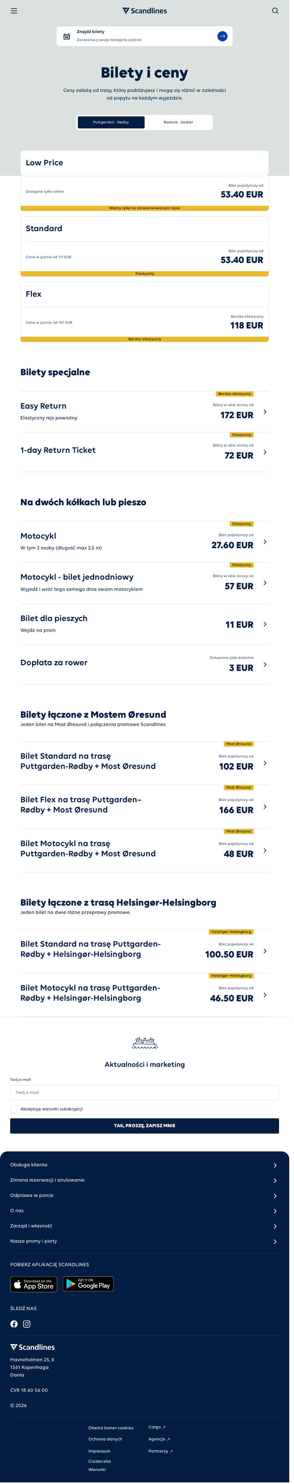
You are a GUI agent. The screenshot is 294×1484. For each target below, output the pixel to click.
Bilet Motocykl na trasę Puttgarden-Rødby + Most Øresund (88, 849)
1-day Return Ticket (58, 450)
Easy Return (43, 406)
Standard (44, 229)
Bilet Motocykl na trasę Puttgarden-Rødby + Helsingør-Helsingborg (90, 993)
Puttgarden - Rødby (111, 122)
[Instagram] (27, 1324)
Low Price (44, 163)
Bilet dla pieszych (54, 619)
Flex (34, 294)
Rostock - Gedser (178, 122)
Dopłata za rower (54, 663)
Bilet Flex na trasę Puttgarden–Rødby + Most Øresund (80, 805)
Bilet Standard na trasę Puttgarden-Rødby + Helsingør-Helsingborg (90, 949)
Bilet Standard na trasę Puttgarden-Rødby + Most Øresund (88, 761)
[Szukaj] (275, 11)
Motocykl (38, 536)
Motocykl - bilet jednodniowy (76, 577)
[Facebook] (14, 1324)
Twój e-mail (20, 1080)
